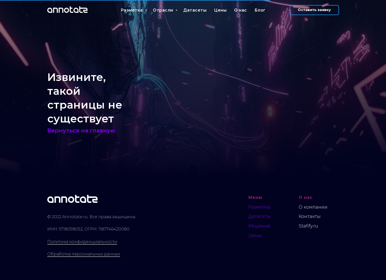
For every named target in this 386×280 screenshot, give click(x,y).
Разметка (132, 10)
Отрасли (163, 10)
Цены (220, 10)
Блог (260, 10)
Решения (259, 226)
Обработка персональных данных (83, 254)
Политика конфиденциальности (82, 241)
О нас (240, 10)
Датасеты (194, 10)
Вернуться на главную (81, 130)
